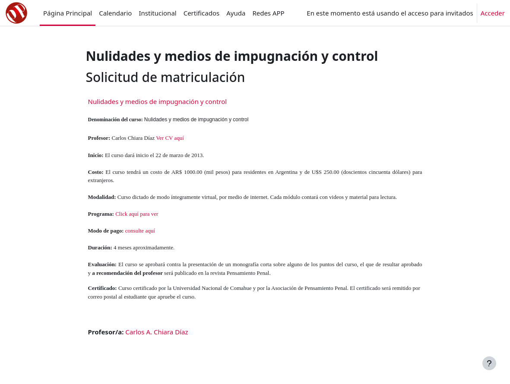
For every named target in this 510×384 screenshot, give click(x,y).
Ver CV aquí (170, 138)
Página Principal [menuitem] (67, 13)
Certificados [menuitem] (202, 13)
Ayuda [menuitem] (235, 13)
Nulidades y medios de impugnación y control (157, 101)
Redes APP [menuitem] (268, 13)
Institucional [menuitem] (157, 13)
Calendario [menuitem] (115, 13)
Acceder (493, 13)
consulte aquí (140, 230)
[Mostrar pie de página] (489, 363)
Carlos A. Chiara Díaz (156, 331)
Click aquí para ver (136, 214)
